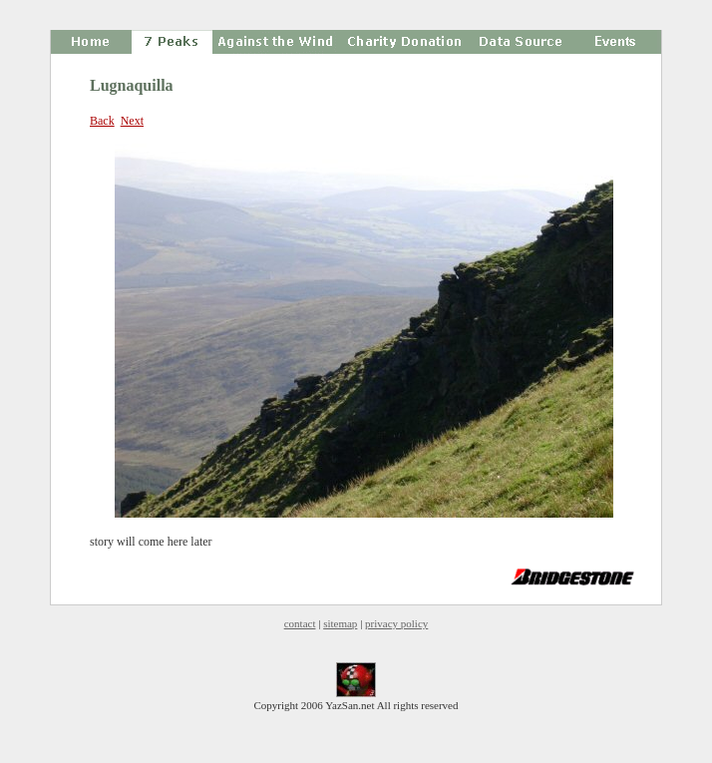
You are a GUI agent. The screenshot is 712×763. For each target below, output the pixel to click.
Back (102, 121)
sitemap (340, 623)
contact (300, 623)
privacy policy (396, 623)
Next (132, 121)
